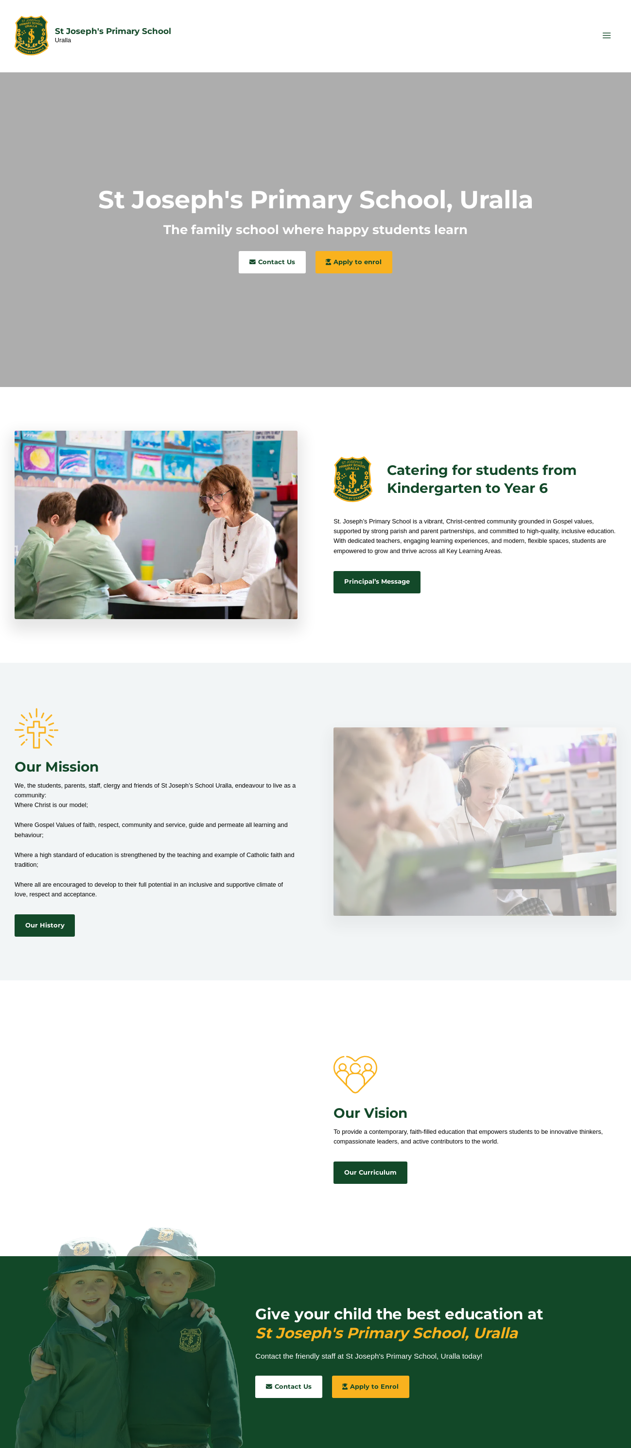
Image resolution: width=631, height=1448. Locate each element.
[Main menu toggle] (606, 35)
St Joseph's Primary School (113, 31)
